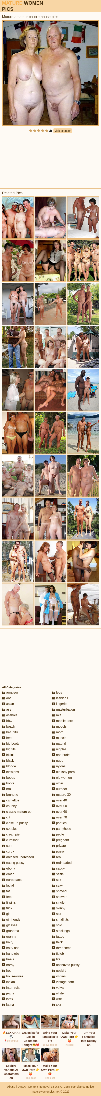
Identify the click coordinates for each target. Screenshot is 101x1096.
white (58, 993)
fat (6, 891)
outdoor (59, 789)
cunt (7, 845)
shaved (59, 891)
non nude (61, 755)
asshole (9, 715)
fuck (7, 908)
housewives (12, 976)
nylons (59, 766)
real (57, 857)
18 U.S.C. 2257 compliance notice (72, 1086)
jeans (8, 993)
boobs (8, 777)
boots (8, 783)
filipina (8, 902)
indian (8, 982)
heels (8, 959)
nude (57, 760)
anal (7, 698)
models (59, 726)
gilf (6, 914)
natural (59, 743)
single (58, 902)
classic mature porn (18, 811)
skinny (58, 908)
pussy (58, 851)
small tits (60, 919)
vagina (59, 976)
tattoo (58, 936)
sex (56, 880)
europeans (12, 880)
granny (9, 936)
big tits (9, 749)
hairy (7, 942)
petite (58, 834)
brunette (10, 794)
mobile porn (62, 721)
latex (7, 999)
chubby (9, 806)
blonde (9, 766)
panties (59, 823)
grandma (10, 931)
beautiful (10, 732)
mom (57, 732)
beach (8, 726)
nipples (59, 749)
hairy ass (10, 948)
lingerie (59, 704)
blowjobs (10, 772)
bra (6, 789)
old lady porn (63, 772)
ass (6, 709)
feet (7, 897)
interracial (11, 987)
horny (8, 965)
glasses (9, 925)
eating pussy (13, 862)
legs (57, 692)
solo (57, 925)
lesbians (60, 698)
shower (59, 897)
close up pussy (15, 823)
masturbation (63, 709)
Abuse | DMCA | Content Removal (28, 1086)
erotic (8, 874)
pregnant (60, 840)
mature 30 (61, 794)
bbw (7, 721)
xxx (56, 1004)
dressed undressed (18, 857)
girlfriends (11, 919)
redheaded (62, 862)
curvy (8, 851)
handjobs (10, 953)
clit (6, 817)
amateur (10, 692)
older (57, 783)
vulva (58, 987)
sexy (57, 885)
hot (6, 970)
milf (56, 715)
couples (9, 828)
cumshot (10, 840)
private (59, 845)
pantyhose (61, 828)
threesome (62, 948)
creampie (11, 834)
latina (8, 1004)
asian (8, 704)
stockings (61, 931)
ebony (8, 868)
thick (57, 942)
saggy (58, 868)
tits (56, 959)
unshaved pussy (66, 965)
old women (62, 777)
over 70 (59, 817)
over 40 (59, 800)
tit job (58, 953)
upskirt (59, 970)
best (7, 738)
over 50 (59, 806)
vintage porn (63, 982)
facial (8, 885)
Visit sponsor (62, 130)
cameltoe (10, 800)
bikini (8, 755)
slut (56, 914)
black (8, 760)
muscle (59, 738)
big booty (10, 743)
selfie (58, 874)
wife (57, 999)
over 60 (59, 811)
